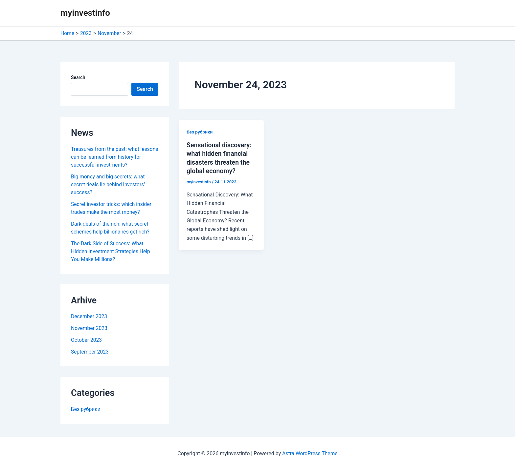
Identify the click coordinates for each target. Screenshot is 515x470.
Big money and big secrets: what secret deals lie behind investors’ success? (109, 184)
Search (78, 77)
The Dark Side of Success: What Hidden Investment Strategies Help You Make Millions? (111, 251)
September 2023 (90, 352)
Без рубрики (86, 409)
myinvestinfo (85, 13)
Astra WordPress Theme (309, 453)
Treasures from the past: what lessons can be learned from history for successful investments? (112, 157)
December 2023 (89, 316)
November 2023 (89, 328)
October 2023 (86, 340)
